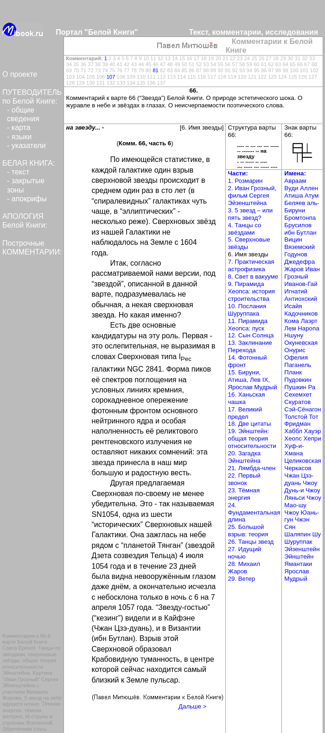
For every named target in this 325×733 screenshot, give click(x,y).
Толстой (296, 416)
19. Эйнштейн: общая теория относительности (252, 438)
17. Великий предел (245, 413)
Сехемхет (298, 394)
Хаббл (294, 431)
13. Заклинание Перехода (250, 346)
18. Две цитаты (249, 423)
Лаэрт (309, 320)
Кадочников (301, 313)
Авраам (295, 180)
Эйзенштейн (301, 549)
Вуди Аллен (301, 188)
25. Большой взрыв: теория (248, 530)
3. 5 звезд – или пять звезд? (250, 214)
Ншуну (293, 335)
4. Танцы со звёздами (244, 229)
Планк (293, 372)
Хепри (312, 438)
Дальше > (192, 706)
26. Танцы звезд (251, 541)
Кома (292, 320)
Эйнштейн (298, 556)
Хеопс (293, 438)
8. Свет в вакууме (253, 276)
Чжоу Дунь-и (300, 486)
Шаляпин (298, 534)
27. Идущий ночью (244, 553)
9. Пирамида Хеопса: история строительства (251, 291)
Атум (312, 195)
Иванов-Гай (300, 283)
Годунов (295, 254)
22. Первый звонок (244, 479)
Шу (316, 534)
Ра (311, 387)
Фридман (297, 423)
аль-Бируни (301, 206)
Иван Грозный (301, 273)
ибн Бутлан (300, 232)
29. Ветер (241, 578)
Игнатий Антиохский (300, 295)
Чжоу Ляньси (302, 494)
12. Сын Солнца (251, 335)
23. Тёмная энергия (244, 494)
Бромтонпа (300, 217)
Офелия (296, 357)
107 (111, 77)
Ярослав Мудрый (296, 575)
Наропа (308, 328)
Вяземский (299, 246)
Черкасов (297, 468)
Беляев (295, 202)
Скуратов (297, 401)
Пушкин (296, 387)
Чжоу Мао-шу (302, 501)
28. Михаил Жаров (244, 567)
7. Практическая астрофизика (251, 265)
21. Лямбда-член (252, 468)
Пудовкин (297, 379)
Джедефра (299, 261)
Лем (291, 328)
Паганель (297, 364)
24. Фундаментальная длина (254, 512)
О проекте (19, 74)
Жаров (294, 269)
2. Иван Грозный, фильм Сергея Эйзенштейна (252, 195)
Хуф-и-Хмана (294, 449)
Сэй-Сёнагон (302, 409)
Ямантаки (298, 563)
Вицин (293, 239)
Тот (313, 416)
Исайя (293, 306)
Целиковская (302, 460)
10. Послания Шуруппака (247, 310)
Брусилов (298, 225)
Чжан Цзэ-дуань (298, 479)
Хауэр (312, 431)
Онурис (295, 350)
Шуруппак (298, 541)
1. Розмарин (245, 180)
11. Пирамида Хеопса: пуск (248, 324)
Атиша (294, 195)
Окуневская (301, 342)
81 (155, 70)
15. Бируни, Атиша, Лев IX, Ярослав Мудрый (252, 380)
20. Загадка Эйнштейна (244, 457)
